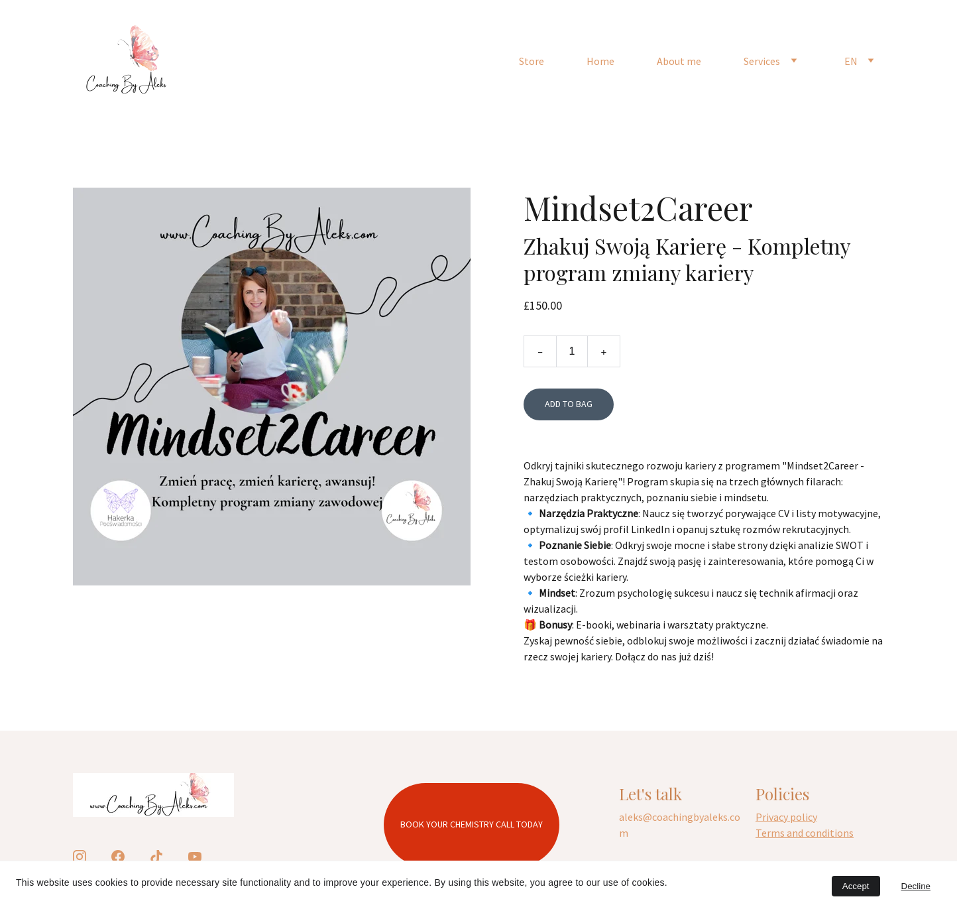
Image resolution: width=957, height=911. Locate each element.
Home (600, 61)
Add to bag (568, 404)
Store (531, 61)
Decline (915, 886)
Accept (856, 886)
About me (679, 61)
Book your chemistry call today (471, 824)
